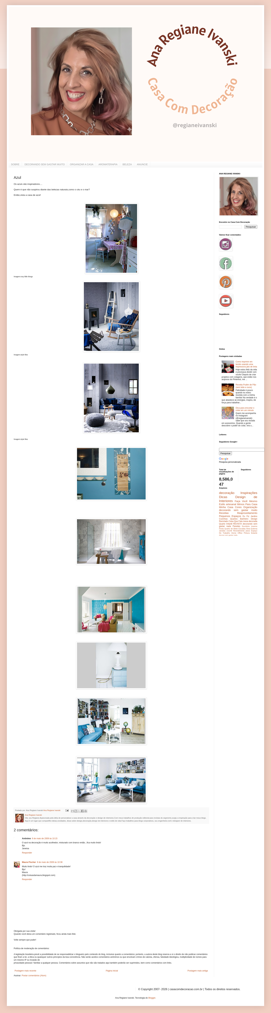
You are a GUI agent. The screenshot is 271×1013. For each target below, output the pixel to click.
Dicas (223, 497)
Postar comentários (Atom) (34, 975)
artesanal (231, 504)
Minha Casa (226, 507)
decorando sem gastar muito (238, 510)
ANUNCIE (142, 164)
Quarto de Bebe (231, 529)
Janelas (222, 531)
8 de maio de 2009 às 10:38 (49, 862)
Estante (254, 533)
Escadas (241, 529)
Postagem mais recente (25, 971)
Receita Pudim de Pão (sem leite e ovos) (246, 386)
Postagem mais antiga (197, 971)
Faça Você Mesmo (246, 501)
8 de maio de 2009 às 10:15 (44, 838)
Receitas (224, 513)
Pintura (247, 533)
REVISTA (237, 524)
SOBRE (15, 164)
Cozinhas (223, 519)
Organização (250, 507)
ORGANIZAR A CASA (81, 164)
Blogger (151, 998)
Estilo (222, 504)
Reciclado (223, 521)
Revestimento (239, 531)
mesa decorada (250, 521)
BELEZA (127, 164)
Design (254, 519)
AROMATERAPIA (107, 164)
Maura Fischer (29, 862)
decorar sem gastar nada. (228, 535)
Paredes (236, 526)
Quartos (234, 519)
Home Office (237, 533)
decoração (226, 493)
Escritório (246, 526)
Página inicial (112, 971)
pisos (248, 531)
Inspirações (248, 493)
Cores (238, 507)
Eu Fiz (246, 516)
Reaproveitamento (247, 513)
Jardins (254, 516)
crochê (229, 531)
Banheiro (244, 519)
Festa (221, 529)
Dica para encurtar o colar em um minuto (245, 409)
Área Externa (251, 529)
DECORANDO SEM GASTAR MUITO (45, 164)
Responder (27, 853)
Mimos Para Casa (247, 504)
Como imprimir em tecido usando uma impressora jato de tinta (246, 364)
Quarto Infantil (225, 524)
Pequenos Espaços (230, 516)
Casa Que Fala (236, 521)
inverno (254, 526)
